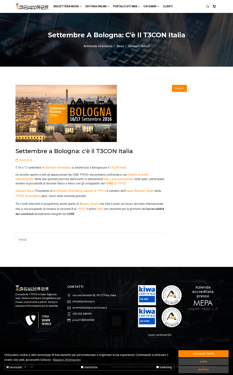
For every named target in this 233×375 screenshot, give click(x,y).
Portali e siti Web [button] (125, 6)
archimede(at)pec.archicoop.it (89, 307)
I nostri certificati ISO (159, 334)
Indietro (179, 88)
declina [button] (203, 369)
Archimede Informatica (98, 46)
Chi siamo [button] (150, 6)
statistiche (89, 367)
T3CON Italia (118, 167)
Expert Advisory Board (140, 191)
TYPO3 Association (27, 196)
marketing (164, 367)
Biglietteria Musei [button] (66, 6)
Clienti (168, 6)
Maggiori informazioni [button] (67, 360)
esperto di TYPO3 (94, 191)
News (120, 46)
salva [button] (203, 361)
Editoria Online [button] (96, 6)
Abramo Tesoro (89, 204)
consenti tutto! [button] (203, 353)
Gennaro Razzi (24, 191)
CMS (100, 209)
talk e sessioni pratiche (119, 179)
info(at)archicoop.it (83, 301)
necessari (14, 367)
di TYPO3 (116, 183)
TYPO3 (81, 209)
